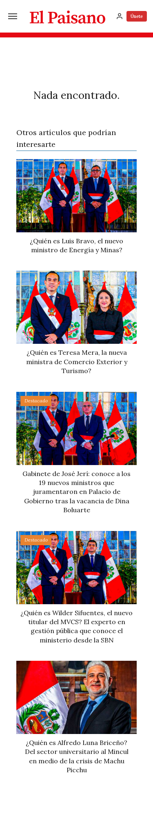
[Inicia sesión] (119, 16)
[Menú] (12, 16)
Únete (137, 16)
